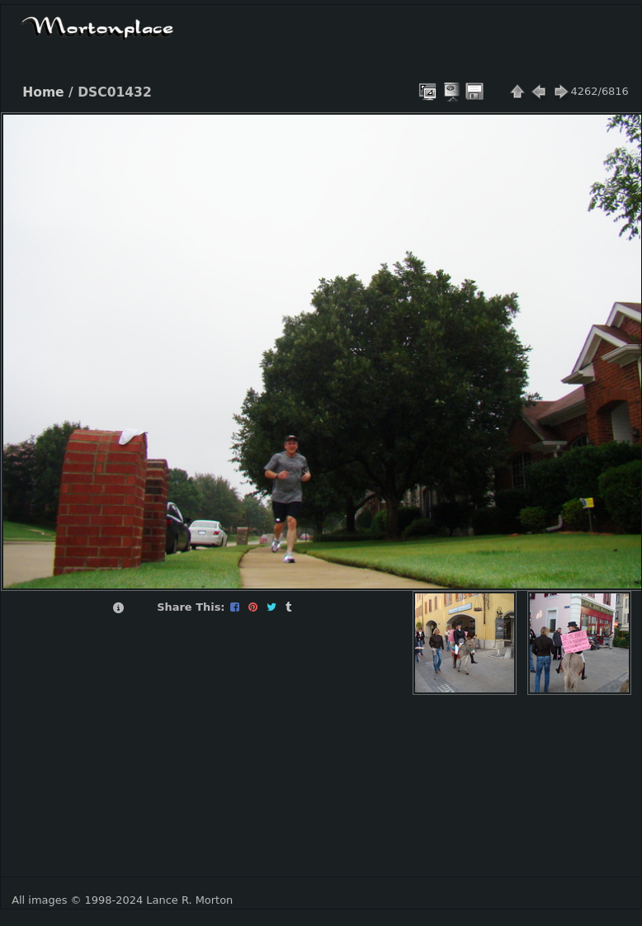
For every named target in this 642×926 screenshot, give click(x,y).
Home (43, 92)
